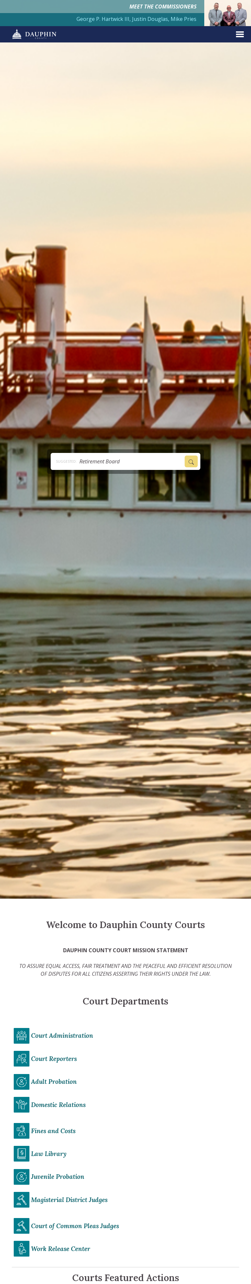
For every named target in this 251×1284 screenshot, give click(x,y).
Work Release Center (60, 1249)
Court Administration (62, 1035)
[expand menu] (240, 34)
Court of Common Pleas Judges (75, 1226)
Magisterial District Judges (69, 1200)
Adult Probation (54, 1081)
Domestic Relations (58, 1105)
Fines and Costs (53, 1131)
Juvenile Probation (57, 1176)
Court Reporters (54, 1059)
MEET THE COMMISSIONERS (162, 6)
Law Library (48, 1154)
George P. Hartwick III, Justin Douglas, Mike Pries (136, 19)
